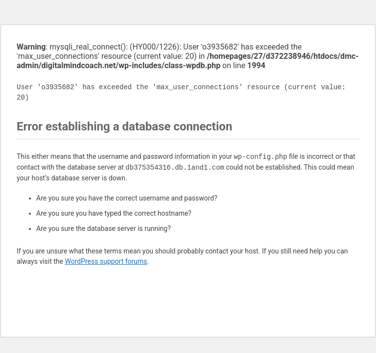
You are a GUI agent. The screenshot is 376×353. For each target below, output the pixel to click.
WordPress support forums (106, 261)
